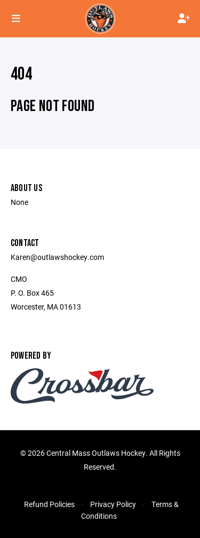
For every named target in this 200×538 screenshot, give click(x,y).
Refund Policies (49, 504)
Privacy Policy (113, 504)
